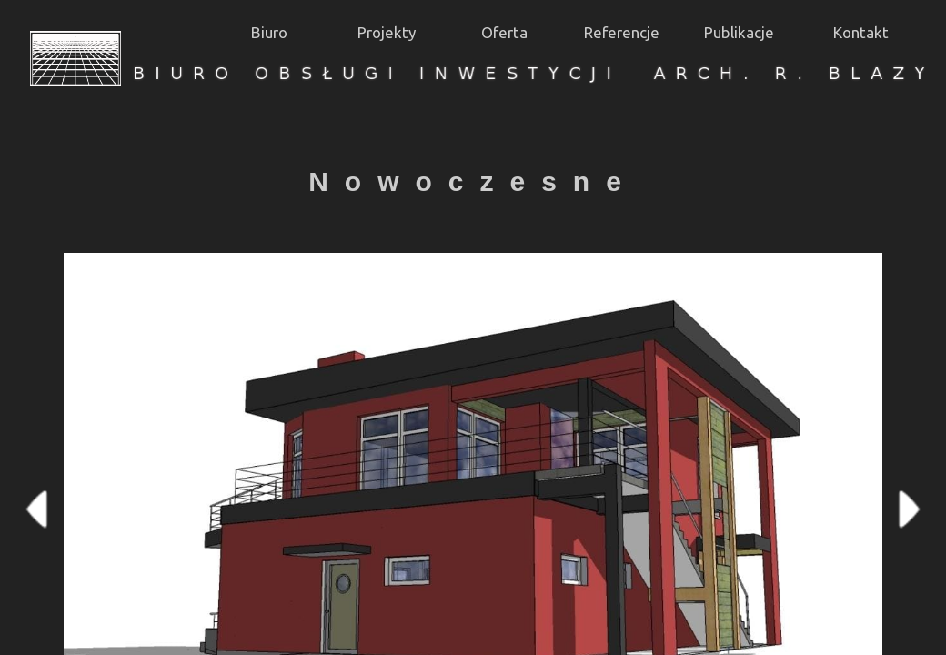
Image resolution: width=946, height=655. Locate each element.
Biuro (269, 32)
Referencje (621, 32)
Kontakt (861, 32)
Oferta (504, 32)
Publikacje (739, 32)
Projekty (386, 32)
